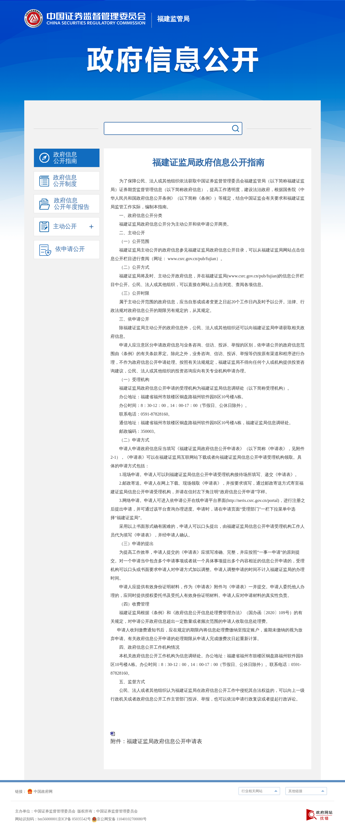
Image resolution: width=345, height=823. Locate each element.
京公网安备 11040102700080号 (119, 819)
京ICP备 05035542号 (74, 819)
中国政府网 (40, 792)
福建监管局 (173, 18)
